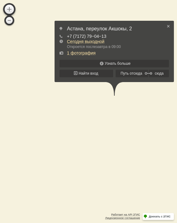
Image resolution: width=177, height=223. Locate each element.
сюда (159, 73)
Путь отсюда (131, 73)
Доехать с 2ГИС (159, 216)
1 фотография (81, 52)
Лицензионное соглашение (122, 218)
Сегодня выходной (85, 41)
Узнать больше (118, 63)
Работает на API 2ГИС (125, 214)
